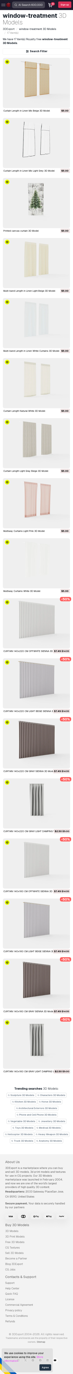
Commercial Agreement (19, 1305)
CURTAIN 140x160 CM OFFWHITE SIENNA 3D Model (31, 891)
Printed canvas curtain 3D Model (21, 230)
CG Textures (12, 1247)
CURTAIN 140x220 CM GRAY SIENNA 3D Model (29, 771)
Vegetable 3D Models (21, 1121)
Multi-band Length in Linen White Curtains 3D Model (31, 350)
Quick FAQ (11, 1294)
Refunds (10, 1321)
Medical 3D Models (48, 1127)
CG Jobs (10, 1269)
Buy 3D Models (17, 1225)
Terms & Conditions (16, 1316)
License (9, 1299)
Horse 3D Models (50, 1101)
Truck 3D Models (22, 1140)
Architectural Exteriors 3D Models (36, 1108)
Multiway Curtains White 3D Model (21, 591)
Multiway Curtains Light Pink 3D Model (24, 531)
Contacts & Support (20, 1277)
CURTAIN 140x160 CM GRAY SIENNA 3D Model (28, 1011)
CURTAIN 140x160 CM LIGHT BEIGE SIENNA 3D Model (32, 951)
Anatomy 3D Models (49, 1140)
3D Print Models (15, 1236)
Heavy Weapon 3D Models (52, 1134)
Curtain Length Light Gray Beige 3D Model (25, 470)
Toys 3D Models (22, 1127)
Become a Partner (16, 1258)
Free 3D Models (15, 1242)
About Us (12, 1162)
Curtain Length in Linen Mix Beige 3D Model (26, 110)
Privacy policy (13, 1310)
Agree (45, 1367)
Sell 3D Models (14, 1253)
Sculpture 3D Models (21, 1095)
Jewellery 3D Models (51, 1121)
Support (10, 1283)
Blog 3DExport (14, 1264)
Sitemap (41, 1341)
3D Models (11, 1231)
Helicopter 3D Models (19, 1134)
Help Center (12, 1288)
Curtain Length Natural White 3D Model (24, 410)
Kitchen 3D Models (24, 1101)
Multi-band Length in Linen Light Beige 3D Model (29, 290)
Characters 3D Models (51, 1095)
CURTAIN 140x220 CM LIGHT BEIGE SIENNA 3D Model (32, 711)
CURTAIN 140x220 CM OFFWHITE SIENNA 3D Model (31, 651)
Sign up (65, 4)
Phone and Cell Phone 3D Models (36, 1114)
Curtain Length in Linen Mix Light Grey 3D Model (29, 170)
